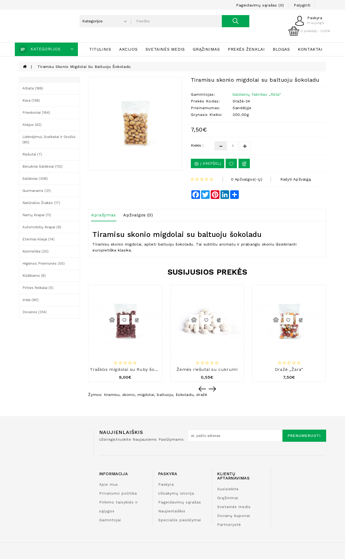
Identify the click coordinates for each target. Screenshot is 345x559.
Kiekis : (197, 145)
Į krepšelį (207, 163)
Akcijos (128, 49)
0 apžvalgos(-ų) (247, 179)
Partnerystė (229, 524)
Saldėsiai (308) (35, 179)
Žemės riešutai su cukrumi (207, 369)
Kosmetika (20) (35, 251)
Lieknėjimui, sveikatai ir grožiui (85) (48, 139)
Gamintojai (110, 520)
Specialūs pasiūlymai (179, 520)
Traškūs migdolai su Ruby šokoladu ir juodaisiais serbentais (157, 369)
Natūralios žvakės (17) (41, 203)
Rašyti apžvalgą (295, 179)
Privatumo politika (118, 493)
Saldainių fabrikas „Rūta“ (256, 94)
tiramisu (112, 394)
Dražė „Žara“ (289, 369)
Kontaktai (310, 49)
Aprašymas (103, 215)
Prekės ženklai (246, 49)
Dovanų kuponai (233, 515)
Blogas (281, 49)
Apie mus (108, 484)
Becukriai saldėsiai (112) (42, 166)
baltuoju (165, 394)
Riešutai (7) (32, 154)
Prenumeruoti (304, 435)
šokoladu (185, 394)
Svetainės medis (165, 49)
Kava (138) (31, 100)
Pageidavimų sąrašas (179, 502)
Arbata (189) (32, 88)
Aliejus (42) (32, 125)
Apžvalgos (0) (138, 215)
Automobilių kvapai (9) (41, 227)
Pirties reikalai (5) (37, 288)
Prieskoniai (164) (36, 113)
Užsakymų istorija (176, 493)
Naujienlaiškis (171, 511)
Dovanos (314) (34, 312)
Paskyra (166, 484)
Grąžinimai (227, 498)
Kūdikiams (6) (34, 276)
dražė (201, 394)
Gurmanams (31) (36, 191)
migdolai (145, 394)
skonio (128, 394)
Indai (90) (30, 300)
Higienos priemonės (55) (43, 263)
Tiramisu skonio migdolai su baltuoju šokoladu (84, 66)
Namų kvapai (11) (36, 215)
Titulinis (100, 49)
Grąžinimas (206, 49)
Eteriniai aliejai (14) (38, 239)
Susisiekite (228, 489)
